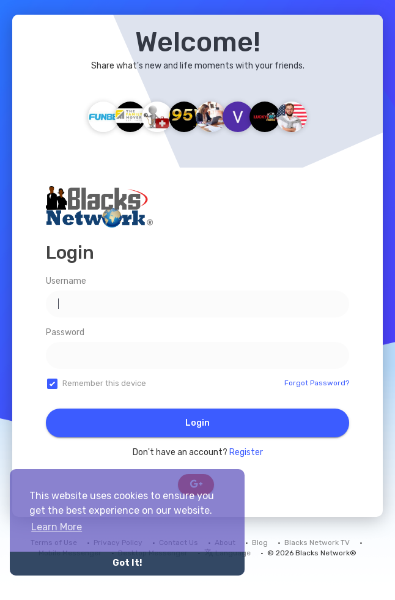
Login (197, 423)
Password (65, 332)
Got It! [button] (127, 563)
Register (246, 452)
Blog (260, 542)
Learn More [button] (56, 527)
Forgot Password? (316, 383)
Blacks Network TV (317, 542)
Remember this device (104, 383)
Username (66, 281)
